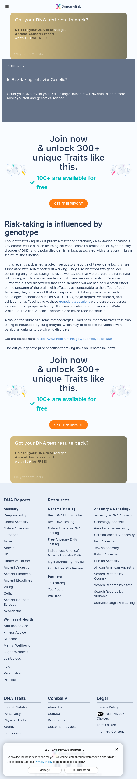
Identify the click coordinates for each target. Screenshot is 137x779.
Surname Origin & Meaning (114, 602)
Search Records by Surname (108, 593)
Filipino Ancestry (106, 561)
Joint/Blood (12, 658)
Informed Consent (110, 731)
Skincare (10, 639)
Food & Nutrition (16, 707)
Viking (8, 587)
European (11, 534)
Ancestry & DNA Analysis (113, 515)
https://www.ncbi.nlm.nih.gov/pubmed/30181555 (74, 338)
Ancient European (17, 574)
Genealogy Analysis (109, 521)
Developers (56, 720)
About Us (55, 707)
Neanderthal (13, 611)
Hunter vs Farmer (17, 561)
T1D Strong (56, 583)
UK (6, 554)
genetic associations (74, 301)
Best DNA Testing (61, 521)
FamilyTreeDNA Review (65, 568)
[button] (7, 6)
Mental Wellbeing (17, 645)
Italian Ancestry (106, 554)
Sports (9, 726)
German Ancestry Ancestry (114, 534)
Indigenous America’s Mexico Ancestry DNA (64, 552)
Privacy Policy (107, 707)
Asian (8, 541)
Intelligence (13, 733)
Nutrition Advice (16, 626)
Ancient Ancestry (17, 567)
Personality (12, 673)
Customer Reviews (62, 726)
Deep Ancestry (15, 515)
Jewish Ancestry (106, 548)
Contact (54, 713)
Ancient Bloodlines (18, 580)
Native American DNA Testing (64, 530)
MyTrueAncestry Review (66, 561)
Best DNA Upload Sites (65, 515)
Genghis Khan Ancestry (112, 528)
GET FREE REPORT (68, 203)
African (9, 548)
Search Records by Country (108, 576)
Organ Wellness (16, 652)
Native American (16, 528)
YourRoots (55, 589)
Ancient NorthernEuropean (16, 602)
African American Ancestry (114, 567)
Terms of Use (107, 725)
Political (10, 679)
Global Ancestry (16, 521)
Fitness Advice (15, 632)
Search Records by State (113, 585)
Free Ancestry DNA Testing (62, 541)
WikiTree (54, 596)
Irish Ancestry (104, 541)
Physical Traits (15, 720)
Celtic (8, 593)
